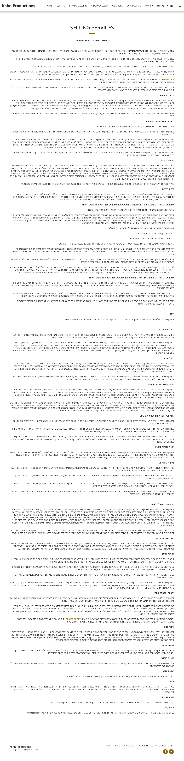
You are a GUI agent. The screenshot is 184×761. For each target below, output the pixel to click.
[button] (163, 6)
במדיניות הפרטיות (74, 619)
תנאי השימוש (168, 79)
